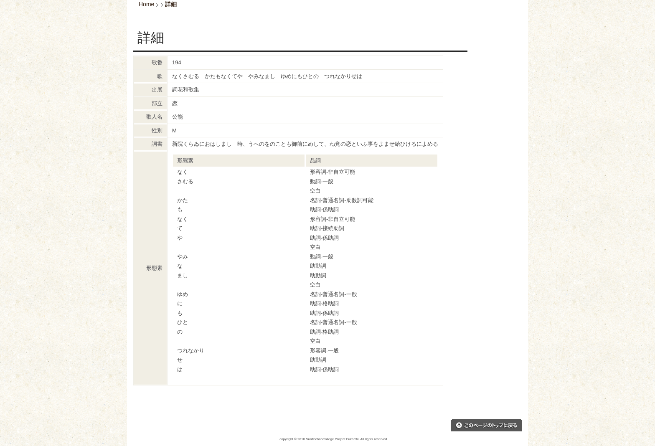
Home (146, 4)
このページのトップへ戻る (486, 425)
